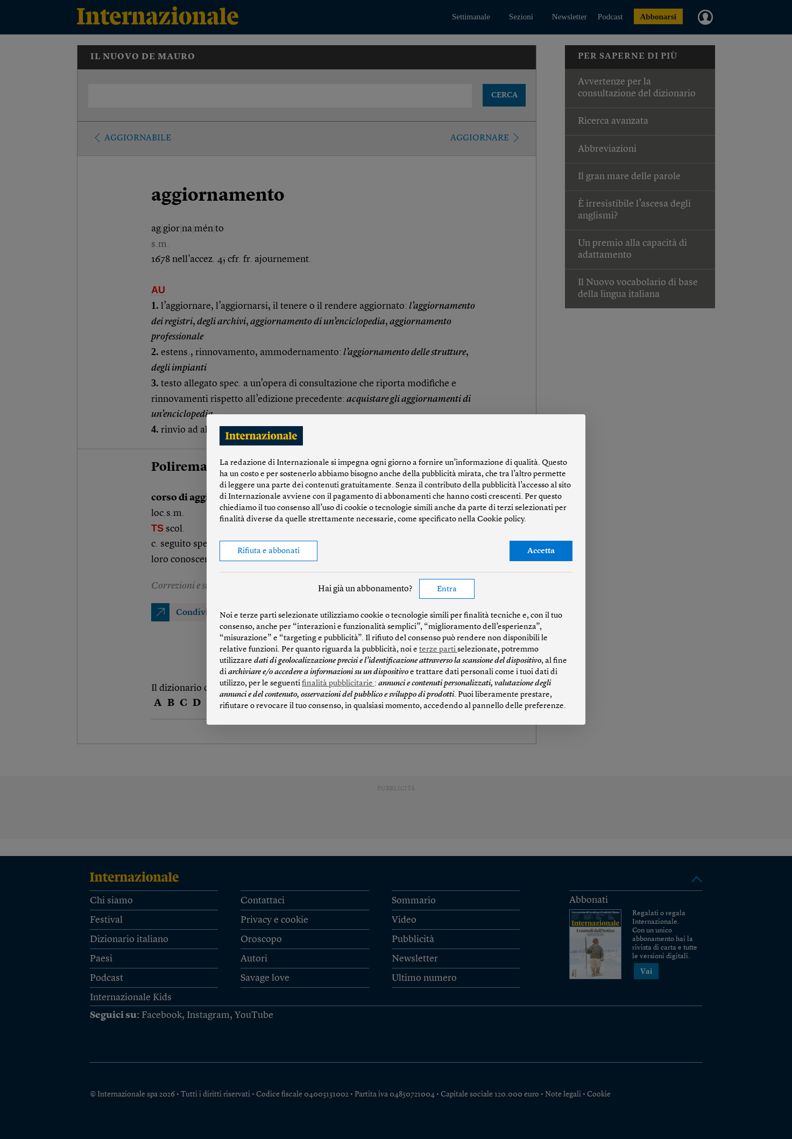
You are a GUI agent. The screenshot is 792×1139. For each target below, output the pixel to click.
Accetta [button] (541, 551)
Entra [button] (447, 589)
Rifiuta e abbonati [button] (268, 551)
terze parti (438, 650)
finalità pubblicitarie (338, 684)
